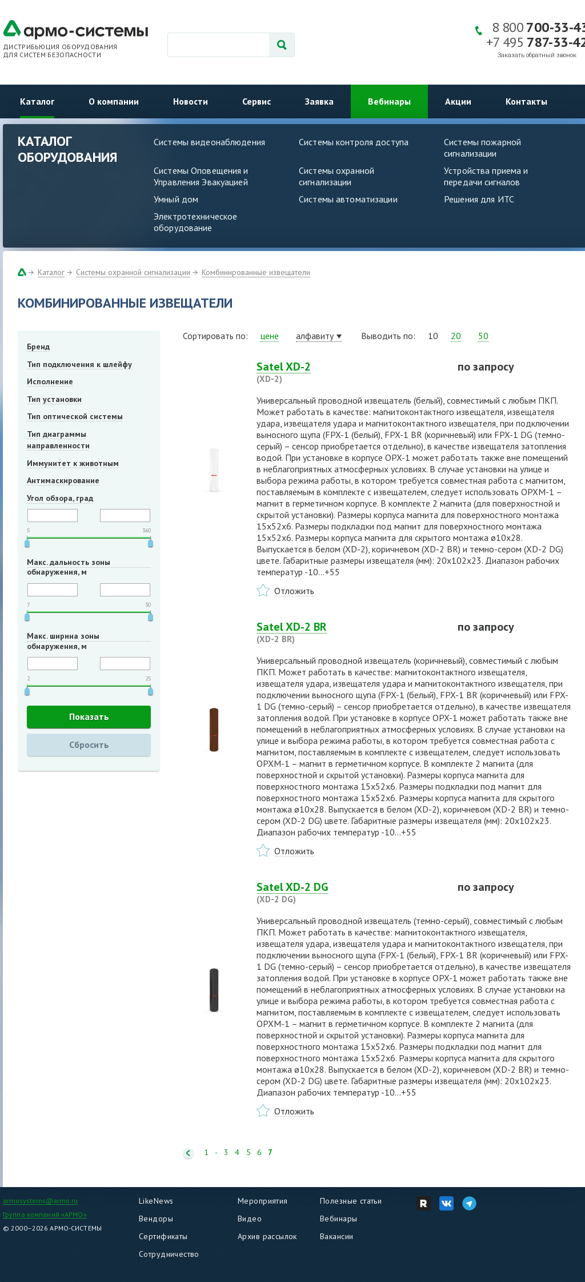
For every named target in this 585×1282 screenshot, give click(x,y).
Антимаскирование (63, 480)
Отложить (294, 590)
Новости (190, 101)
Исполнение (50, 381)
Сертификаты (163, 1236)
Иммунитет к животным (73, 463)
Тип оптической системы (75, 416)
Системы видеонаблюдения (209, 142)
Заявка (319, 101)
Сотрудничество (169, 1254)
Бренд (38, 346)
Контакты (526, 101)
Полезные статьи (351, 1201)
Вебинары (389, 101)
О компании (114, 101)
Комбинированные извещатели (256, 272)
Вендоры (156, 1218)
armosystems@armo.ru (40, 1200)
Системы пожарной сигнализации (482, 147)
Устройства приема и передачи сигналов (486, 176)
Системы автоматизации (348, 199)
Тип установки (54, 399)
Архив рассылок (267, 1236)
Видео (250, 1218)
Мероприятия (263, 1201)
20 (456, 335)
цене (270, 335)
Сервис (256, 101)
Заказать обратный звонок (537, 55)
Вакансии (336, 1236)
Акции (458, 101)
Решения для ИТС (479, 199)
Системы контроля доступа (353, 142)
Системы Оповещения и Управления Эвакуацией (201, 176)
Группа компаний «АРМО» (45, 1214)
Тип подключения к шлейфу (79, 364)
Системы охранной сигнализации (336, 176)
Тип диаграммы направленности (58, 440)
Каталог (37, 101)
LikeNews (156, 1201)
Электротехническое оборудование (195, 221)
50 (483, 335)
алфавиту (315, 335)
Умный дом (176, 199)
